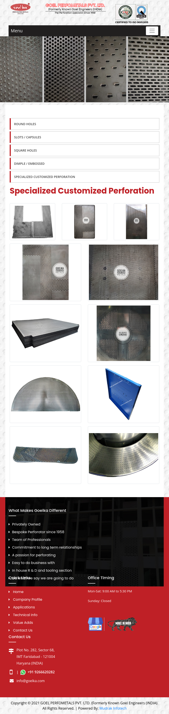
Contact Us (22, 630)
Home (18, 591)
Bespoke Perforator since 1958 (38, 532)
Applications (24, 607)
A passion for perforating (34, 555)
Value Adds (23, 622)
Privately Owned (26, 524)
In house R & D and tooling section (42, 570)
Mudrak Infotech (113, 708)
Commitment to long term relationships (47, 547)
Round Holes (25, 124)
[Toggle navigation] (152, 30)
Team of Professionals (31, 539)
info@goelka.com (31, 680)
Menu (17, 31)
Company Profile (27, 599)
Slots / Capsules (27, 137)
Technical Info (25, 614)
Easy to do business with (33, 562)
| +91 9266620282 (36, 672)
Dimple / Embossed (29, 163)
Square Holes (25, 150)
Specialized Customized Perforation (44, 177)
